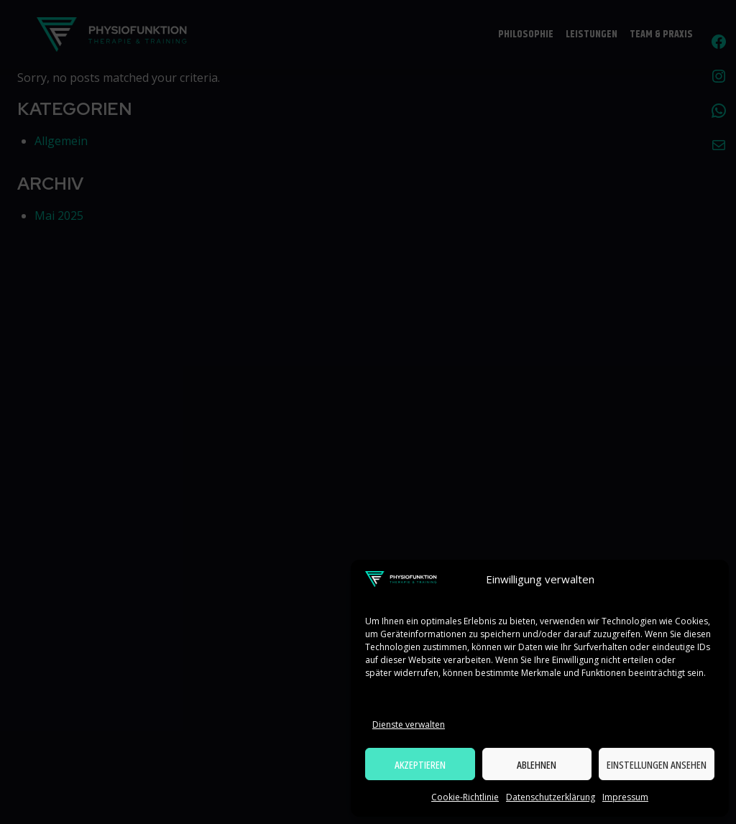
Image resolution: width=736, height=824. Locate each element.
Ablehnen (536, 764)
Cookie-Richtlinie (465, 797)
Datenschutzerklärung (550, 797)
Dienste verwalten (408, 724)
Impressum (625, 797)
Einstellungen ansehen (657, 764)
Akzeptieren (420, 764)
